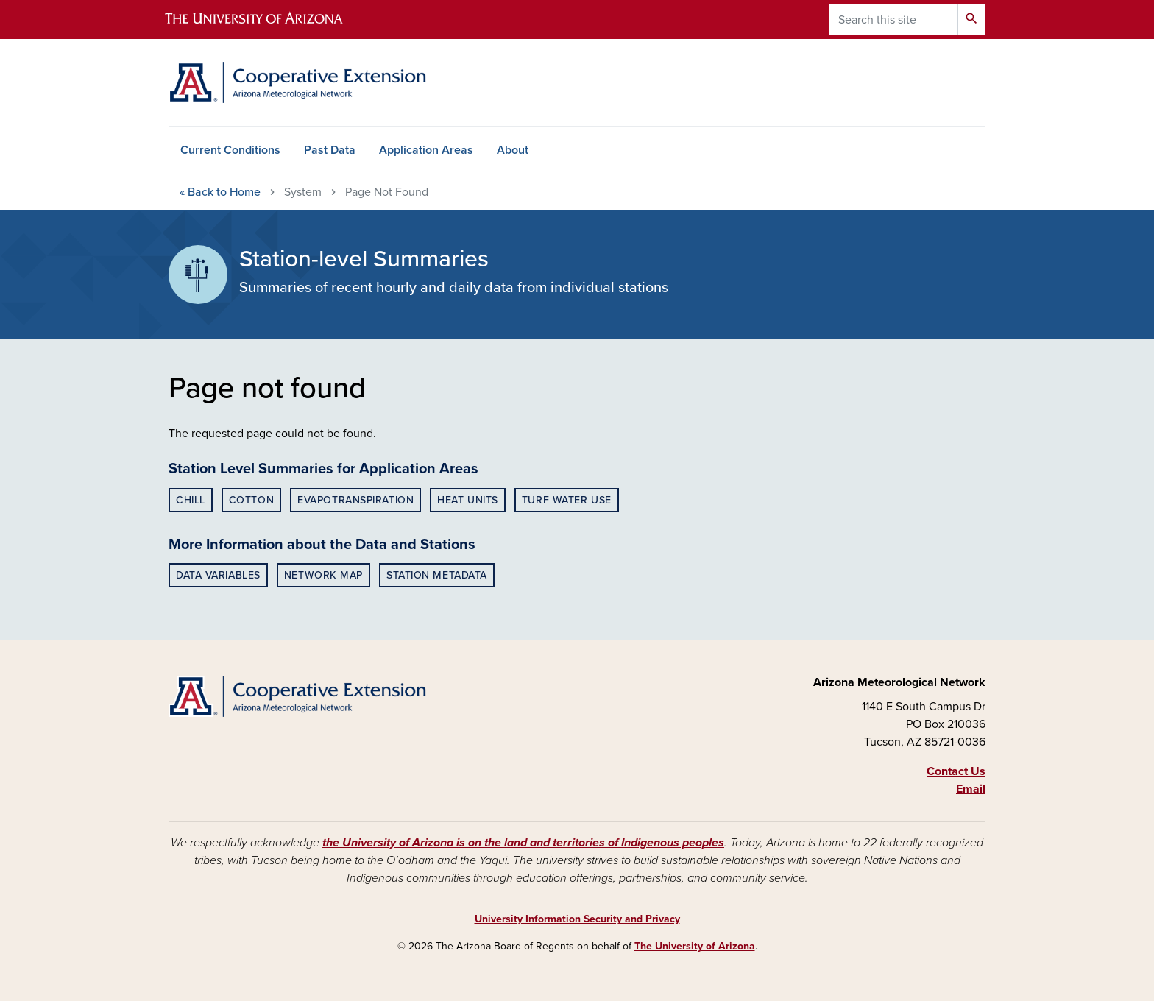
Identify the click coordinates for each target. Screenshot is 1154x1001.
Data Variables (218, 575)
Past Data (329, 150)
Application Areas (426, 150)
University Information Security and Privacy (577, 919)
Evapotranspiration (355, 500)
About (512, 150)
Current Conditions (230, 150)
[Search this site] (893, 19)
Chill (190, 500)
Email (970, 789)
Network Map (323, 575)
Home (220, 192)
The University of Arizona (694, 946)
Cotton (251, 500)
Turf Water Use (567, 500)
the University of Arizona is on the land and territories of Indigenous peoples (523, 842)
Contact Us (956, 771)
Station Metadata (436, 575)
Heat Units (467, 500)
